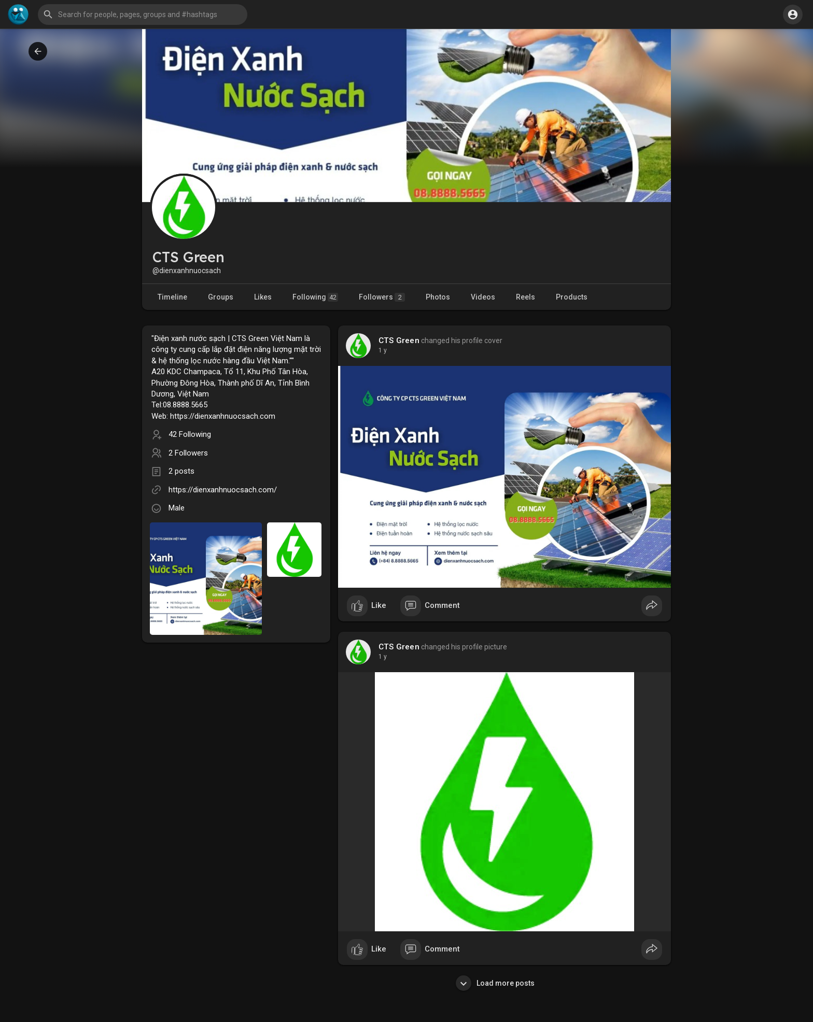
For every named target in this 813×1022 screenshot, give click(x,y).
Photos (438, 297)
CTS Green (399, 340)
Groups (220, 297)
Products (571, 297)
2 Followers (188, 453)
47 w (385, 350)
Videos (483, 297)
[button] (142, 14)
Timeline (172, 297)
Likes (263, 297)
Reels (525, 297)
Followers (382, 297)
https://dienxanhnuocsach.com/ (223, 489)
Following (315, 297)
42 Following (190, 434)
